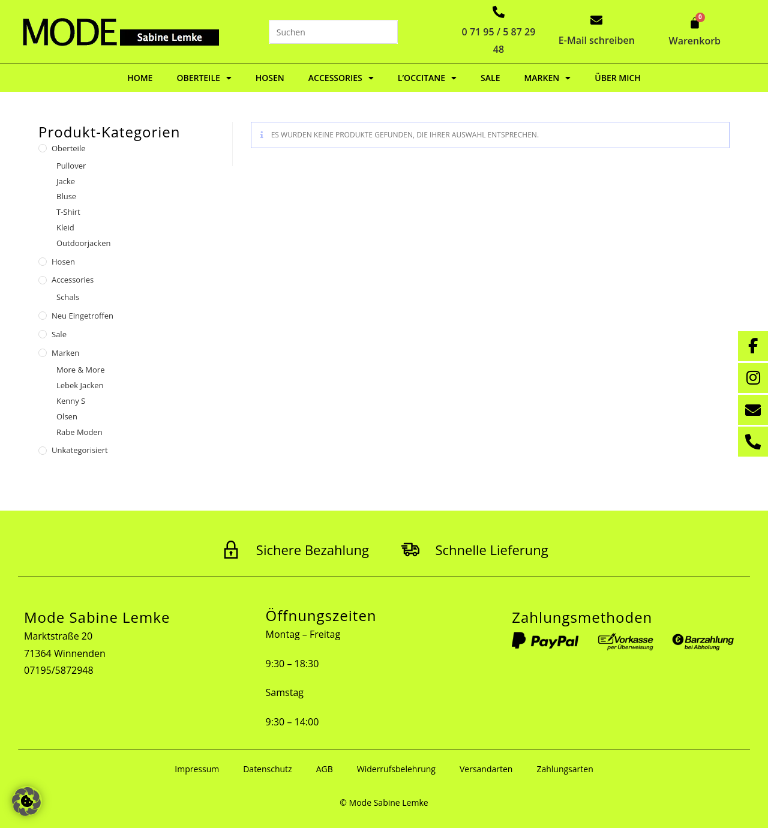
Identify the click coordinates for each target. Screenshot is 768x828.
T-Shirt (68, 211)
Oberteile (203, 78)
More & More (80, 369)
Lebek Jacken (80, 385)
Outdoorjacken (83, 243)
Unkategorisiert (80, 450)
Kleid (65, 227)
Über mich (618, 77)
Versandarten (486, 769)
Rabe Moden (79, 432)
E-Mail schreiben (597, 40)
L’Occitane (427, 78)
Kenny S (70, 400)
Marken (547, 78)
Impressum (197, 769)
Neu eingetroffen (82, 315)
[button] (26, 801)
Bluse (66, 196)
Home (139, 77)
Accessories (341, 78)
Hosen (270, 77)
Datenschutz (267, 769)
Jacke (65, 181)
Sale (490, 77)
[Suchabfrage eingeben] (333, 32)
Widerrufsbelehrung (396, 769)
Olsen (66, 416)
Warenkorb (695, 40)
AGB (324, 769)
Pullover (71, 165)
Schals (67, 297)
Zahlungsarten (564, 769)
